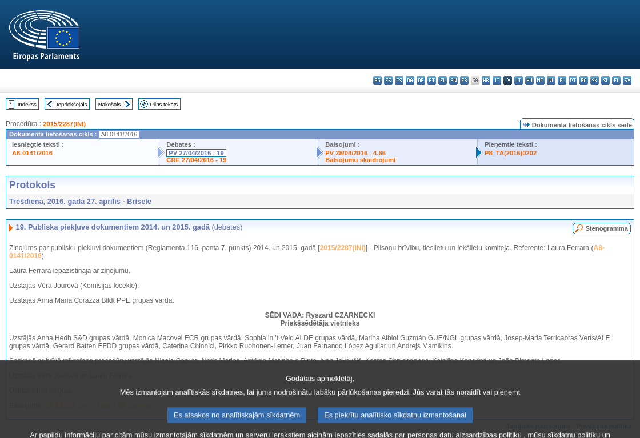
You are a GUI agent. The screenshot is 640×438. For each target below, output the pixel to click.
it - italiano (497, 80)
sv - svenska (627, 80)
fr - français (464, 80)
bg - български (377, 80)
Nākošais (109, 104)
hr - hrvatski (486, 80)
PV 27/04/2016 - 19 (196, 153)
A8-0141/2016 (32, 153)
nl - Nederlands (551, 80)
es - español (388, 80)
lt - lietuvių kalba (518, 80)
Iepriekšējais (72, 104)
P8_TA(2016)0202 (511, 153)
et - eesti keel (431, 80)
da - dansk (410, 80)
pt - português (573, 80)
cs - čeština (399, 80)
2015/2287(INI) (64, 123)
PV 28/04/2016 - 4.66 (355, 153)
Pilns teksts (164, 104)
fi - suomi (616, 80)
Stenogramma (606, 228)
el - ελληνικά (442, 80)
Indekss (27, 104)
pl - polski (562, 80)
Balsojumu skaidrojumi (360, 159)
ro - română (583, 80)
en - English (453, 80)
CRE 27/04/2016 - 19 (196, 159)
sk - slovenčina (594, 80)
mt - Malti (540, 80)
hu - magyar (529, 80)
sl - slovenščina (605, 80)
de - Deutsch (421, 80)
